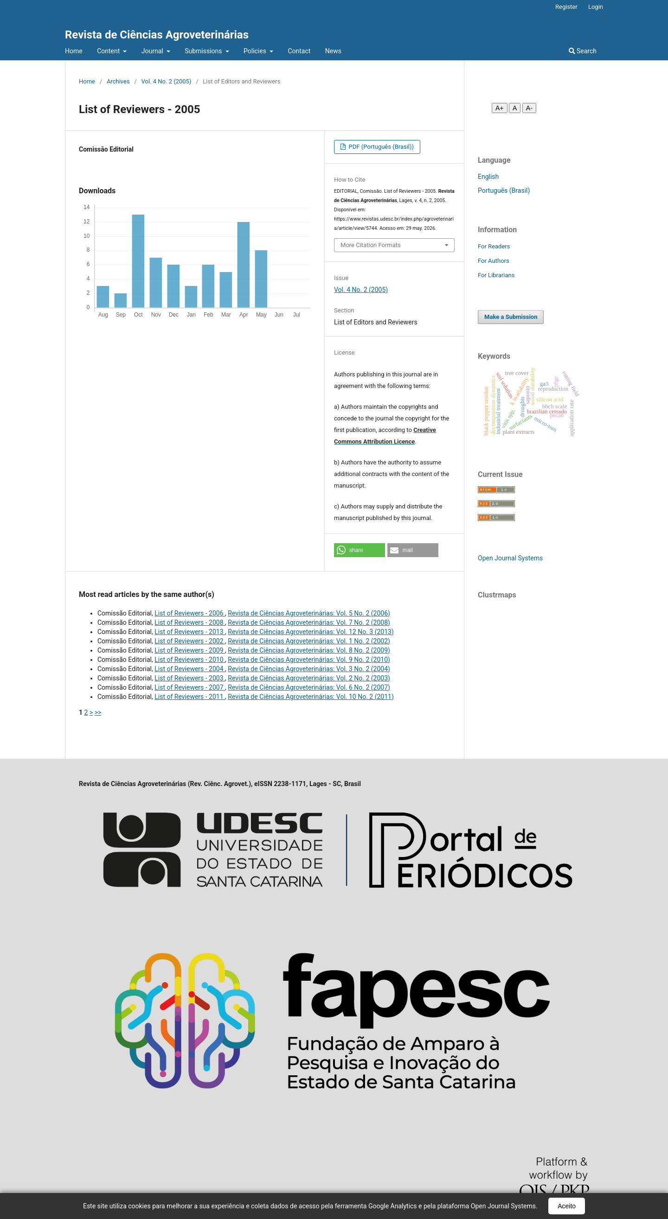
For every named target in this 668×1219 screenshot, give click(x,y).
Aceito (567, 1206)
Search (583, 51)
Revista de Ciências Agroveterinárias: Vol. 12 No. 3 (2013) (310, 631)
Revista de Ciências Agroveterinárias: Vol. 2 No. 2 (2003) (309, 678)
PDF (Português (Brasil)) (380, 146)
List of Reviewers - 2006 (189, 613)
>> (98, 712)
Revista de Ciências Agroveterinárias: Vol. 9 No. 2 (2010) (309, 659)
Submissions (204, 51)
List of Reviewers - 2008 (189, 622)
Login (595, 6)
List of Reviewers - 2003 (189, 678)
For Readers (494, 246)
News (333, 51)
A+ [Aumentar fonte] (499, 108)
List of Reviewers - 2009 (189, 650)
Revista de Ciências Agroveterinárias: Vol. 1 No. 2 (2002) (309, 641)
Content (109, 51)
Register (566, 6)
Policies (256, 51)
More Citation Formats (370, 244)
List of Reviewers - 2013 (189, 631)
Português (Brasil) (504, 190)
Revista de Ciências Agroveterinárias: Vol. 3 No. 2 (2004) (309, 669)
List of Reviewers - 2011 (189, 696)
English (488, 176)
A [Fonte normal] (515, 108)
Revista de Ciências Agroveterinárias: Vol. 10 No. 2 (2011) (310, 696)
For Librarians (496, 275)
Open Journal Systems (510, 558)
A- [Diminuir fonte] (529, 108)
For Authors (493, 260)
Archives (118, 81)
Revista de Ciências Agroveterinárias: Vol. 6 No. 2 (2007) (309, 687)
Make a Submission (510, 316)
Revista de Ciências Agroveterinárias (157, 34)
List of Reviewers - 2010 (189, 659)
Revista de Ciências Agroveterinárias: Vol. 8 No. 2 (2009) (309, 650)
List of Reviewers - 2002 (189, 641)
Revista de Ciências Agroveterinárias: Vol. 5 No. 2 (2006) (309, 613)
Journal (153, 51)
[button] (359, 550)
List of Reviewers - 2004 (189, 669)
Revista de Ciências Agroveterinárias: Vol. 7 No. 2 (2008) (309, 622)
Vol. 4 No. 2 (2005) (166, 81)
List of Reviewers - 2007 (189, 687)
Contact (299, 51)
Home (74, 51)
